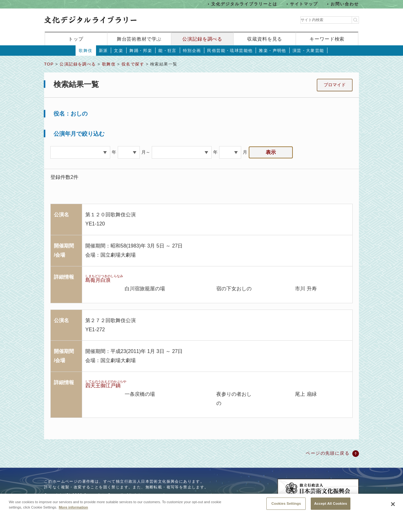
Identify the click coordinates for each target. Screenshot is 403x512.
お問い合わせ (345, 4)
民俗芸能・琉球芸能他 (230, 50)
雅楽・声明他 (272, 50)
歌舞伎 (85, 50)
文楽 (118, 50)
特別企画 (192, 50)
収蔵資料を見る (264, 39)
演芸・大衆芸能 (308, 50)
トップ (75, 39)
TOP (49, 64)
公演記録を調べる (202, 39)
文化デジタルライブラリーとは (244, 4)
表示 (271, 152)
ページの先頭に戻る (327, 453)
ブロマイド (335, 84)
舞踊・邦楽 (140, 50)
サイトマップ (304, 4)
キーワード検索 (326, 39)
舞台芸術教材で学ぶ (139, 39)
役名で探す (133, 64)
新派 (103, 50)
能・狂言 (167, 50)
